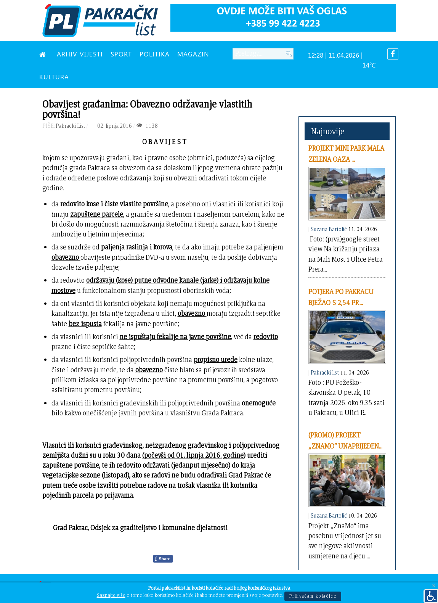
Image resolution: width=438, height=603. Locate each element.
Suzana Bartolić (329, 229)
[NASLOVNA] (44, 53)
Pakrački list (325, 372)
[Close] (434, 586)
